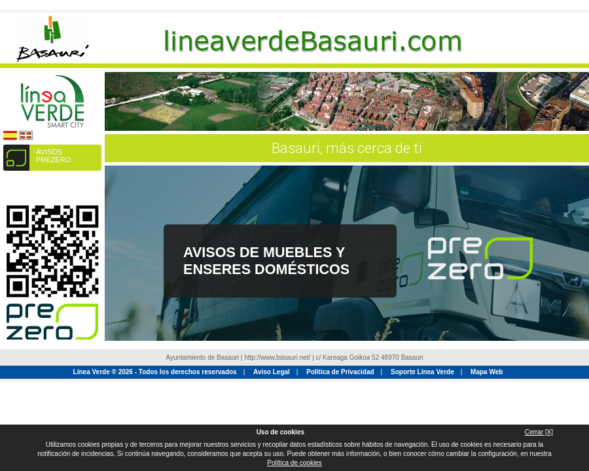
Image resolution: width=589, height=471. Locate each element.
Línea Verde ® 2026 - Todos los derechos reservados (155, 371)
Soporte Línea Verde (422, 371)
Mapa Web (487, 371)
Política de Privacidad (340, 371)
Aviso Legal (271, 371)
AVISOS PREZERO (53, 156)
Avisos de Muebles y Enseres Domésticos (266, 260)
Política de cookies (294, 462)
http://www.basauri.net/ (277, 357)
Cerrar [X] (539, 432)
